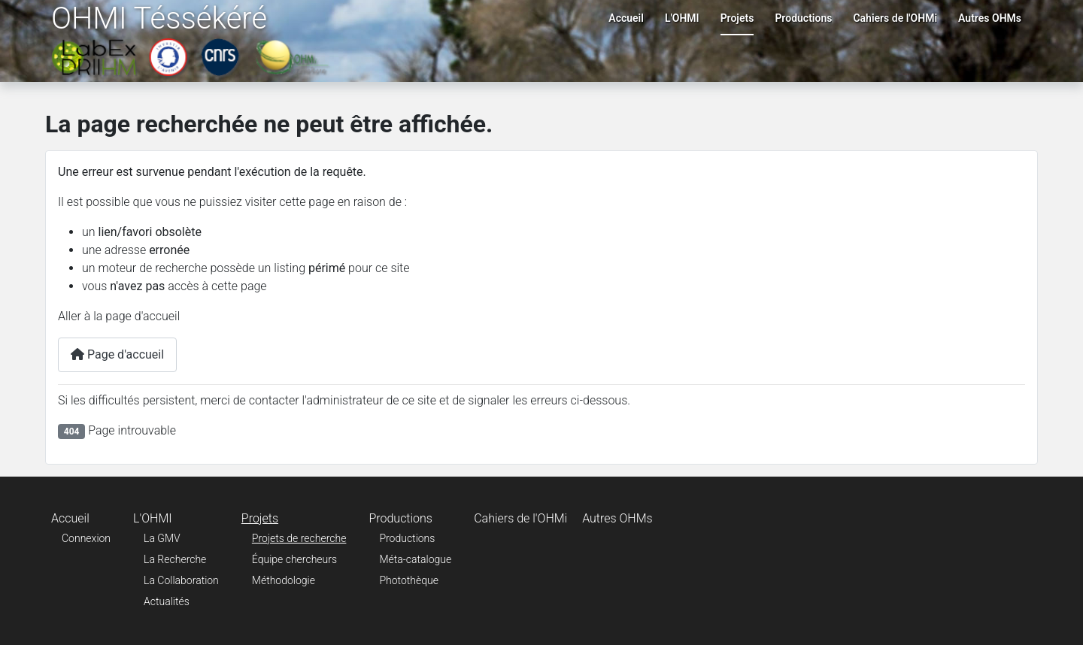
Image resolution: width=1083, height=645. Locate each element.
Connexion (86, 538)
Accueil (626, 18)
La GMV (162, 538)
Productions (803, 18)
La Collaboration (181, 580)
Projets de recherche (299, 538)
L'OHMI (682, 18)
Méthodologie (283, 580)
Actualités (167, 601)
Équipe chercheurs (294, 559)
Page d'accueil (117, 354)
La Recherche (175, 559)
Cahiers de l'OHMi (895, 18)
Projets (737, 18)
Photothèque (408, 580)
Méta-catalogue (415, 559)
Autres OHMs (989, 18)
